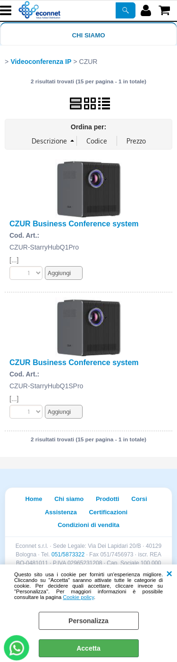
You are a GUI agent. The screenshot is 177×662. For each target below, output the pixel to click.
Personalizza (88, 621)
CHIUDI (169, 574)
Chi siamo (88, 35)
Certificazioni (108, 512)
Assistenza (61, 512)
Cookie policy (78, 597)
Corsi (139, 498)
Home (33, 498)
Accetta (88, 648)
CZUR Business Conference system (74, 223)
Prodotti (107, 498)
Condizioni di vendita (88, 524)
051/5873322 (67, 554)
